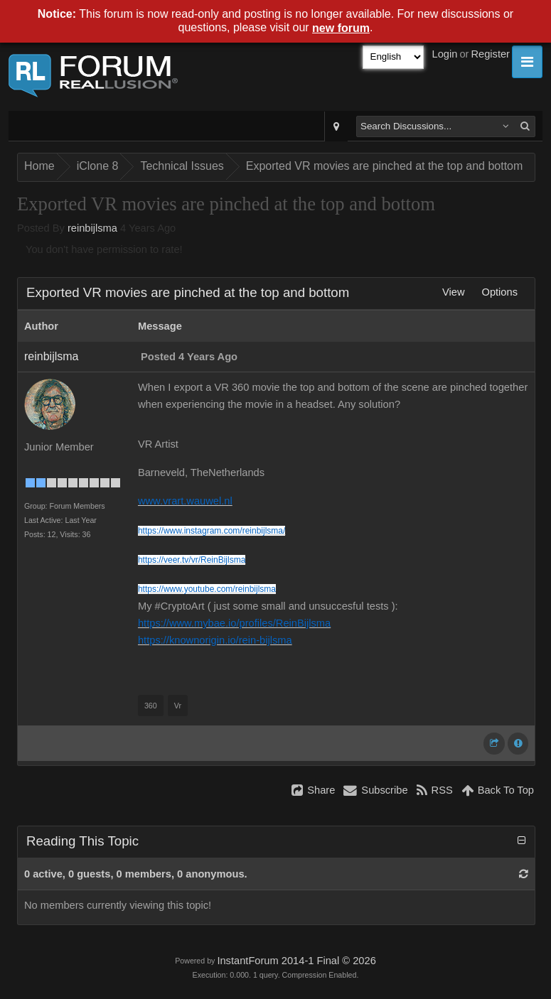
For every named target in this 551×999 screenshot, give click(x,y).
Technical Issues (181, 166)
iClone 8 (98, 166)
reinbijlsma (92, 228)
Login (445, 54)
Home (39, 166)
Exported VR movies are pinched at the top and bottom (384, 166)
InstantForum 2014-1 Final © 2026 (296, 960)
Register (490, 54)
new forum (341, 28)
